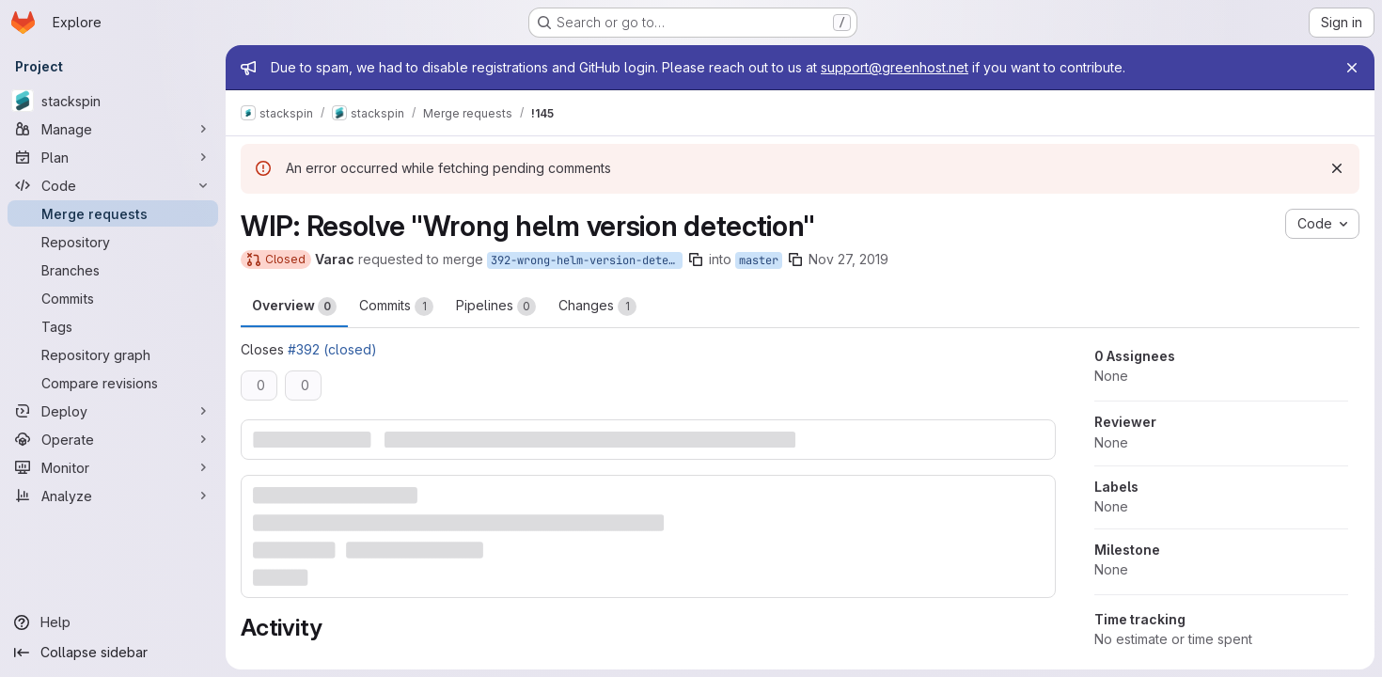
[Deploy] (113, 411)
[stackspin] (113, 100)
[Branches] (113, 270)
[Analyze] (113, 495)
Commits (396, 306)
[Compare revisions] (113, 383)
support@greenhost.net (894, 67)
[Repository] (113, 241)
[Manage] (113, 129)
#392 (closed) (332, 349)
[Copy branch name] (695, 259)
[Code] (113, 185)
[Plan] (113, 157)
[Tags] (113, 326)
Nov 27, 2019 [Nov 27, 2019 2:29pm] (848, 259)
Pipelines (496, 306)
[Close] (1352, 67)
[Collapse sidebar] (113, 652)
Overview (294, 306)
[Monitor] (113, 467)
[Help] (113, 622)
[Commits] (113, 298)
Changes (597, 306)
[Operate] (113, 439)
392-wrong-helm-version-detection (587, 260)
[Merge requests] (113, 213)
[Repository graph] (113, 354)
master (758, 260)
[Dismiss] (1337, 168)
